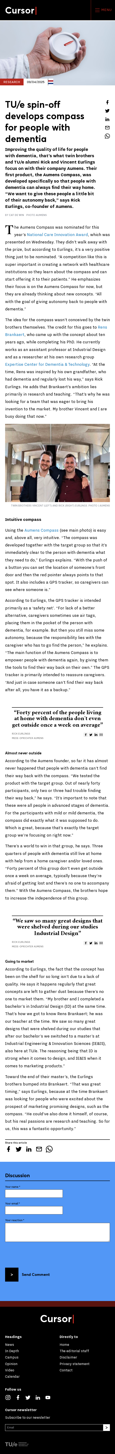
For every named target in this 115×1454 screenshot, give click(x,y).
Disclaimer (68, 1357)
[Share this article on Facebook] (107, 102)
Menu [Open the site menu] (103, 10)
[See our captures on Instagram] (10, 1397)
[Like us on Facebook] (20, 1397)
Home (64, 1345)
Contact (66, 1370)
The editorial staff (74, 1351)
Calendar (12, 1377)
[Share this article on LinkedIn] (107, 119)
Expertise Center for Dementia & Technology (47, 364)
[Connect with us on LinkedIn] (40, 1397)
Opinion (11, 1364)
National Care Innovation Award (57, 234)
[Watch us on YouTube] (50, 1397)
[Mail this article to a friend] (107, 127)
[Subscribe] (106, 1427)
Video (9, 1370)
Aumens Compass (42, 530)
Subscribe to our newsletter (27, 1418)
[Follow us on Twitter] (30, 1397)
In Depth (12, 1351)
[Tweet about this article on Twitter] (107, 110)
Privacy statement (75, 1364)
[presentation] (37, 1253)
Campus (11, 1357)
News (9, 1345)
